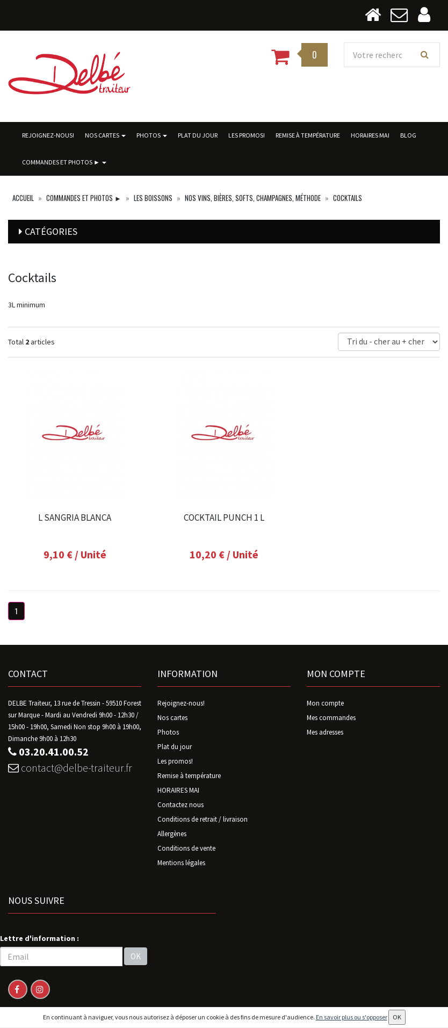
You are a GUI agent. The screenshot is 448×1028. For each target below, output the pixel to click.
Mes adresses (325, 732)
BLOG (408, 135)
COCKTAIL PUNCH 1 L (224, 517)
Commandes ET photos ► (64, 162)
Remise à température (308, 135)
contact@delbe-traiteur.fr (70, 767)
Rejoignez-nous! (48, 135)
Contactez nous (180, 804)
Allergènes (171, 833)
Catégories (51, 231)
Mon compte (325, 703)
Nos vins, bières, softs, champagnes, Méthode (253, 197)
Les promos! (246, 135)
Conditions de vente (186, 848)
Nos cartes (105, 135)
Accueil (23, 197)
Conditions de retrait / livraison (202, 819)
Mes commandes (331, 717)
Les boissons (153, 197)
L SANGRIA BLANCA (74, 517)
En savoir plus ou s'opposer (351, 1017)
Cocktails (347, 197)
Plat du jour (198, 135)
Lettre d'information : (39, 938)
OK (136, 956)
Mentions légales (181, 862)
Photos (151, 135)
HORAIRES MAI (370, 135)
